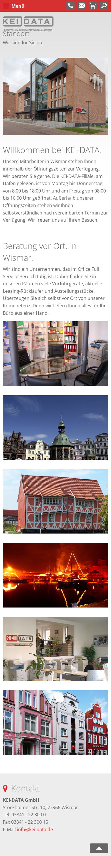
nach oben (99, 848)
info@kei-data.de (35, 829)
